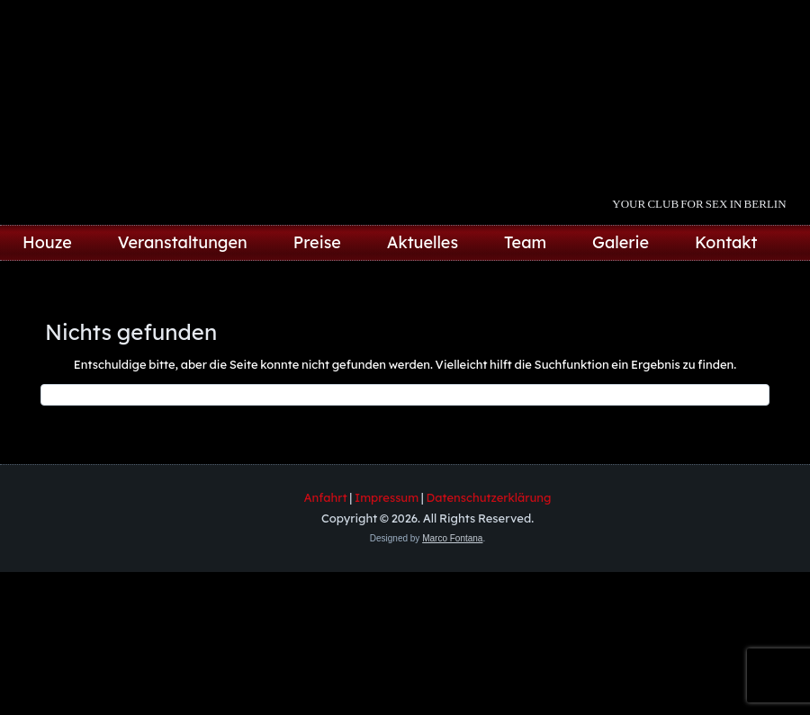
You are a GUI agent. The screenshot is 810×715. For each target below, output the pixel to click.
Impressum (386, 497)
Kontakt (726, 242)
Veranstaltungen (183, 242)
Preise (317, 242)
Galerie (620, 242)
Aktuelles (422, 242)
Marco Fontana (452, 538)
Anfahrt (325, 497)
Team (525, 242)
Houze (47, 242)
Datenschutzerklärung (489, 497)
